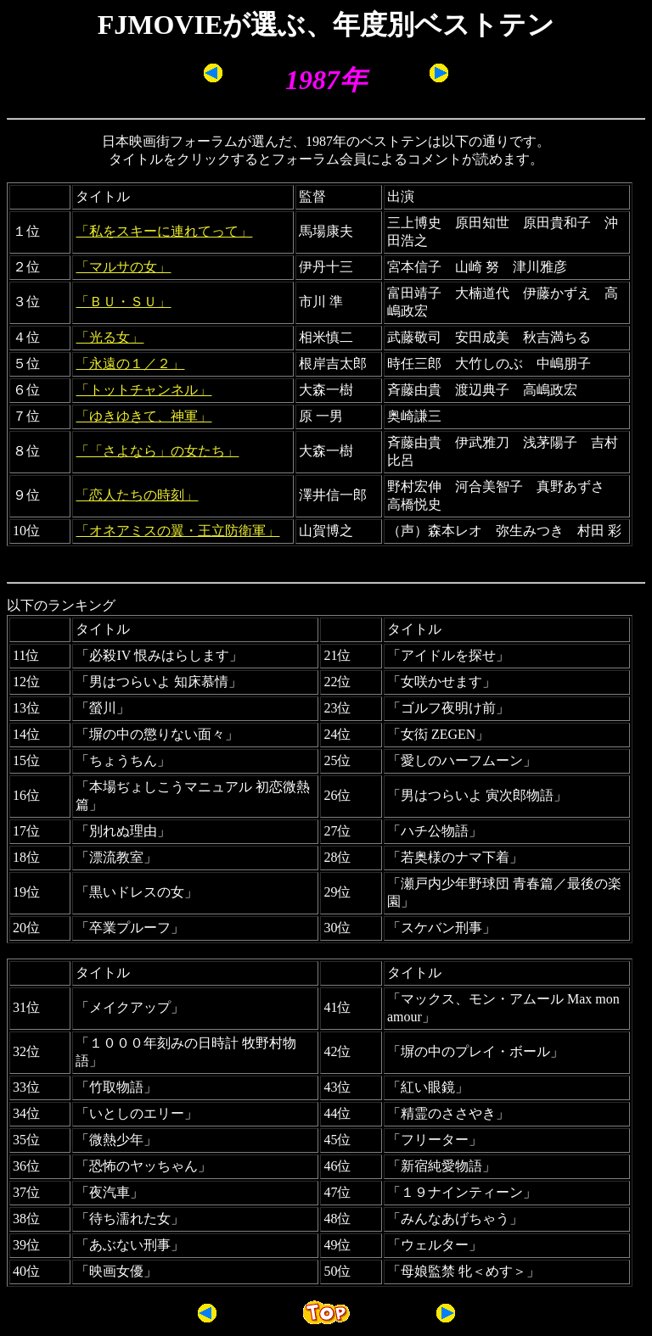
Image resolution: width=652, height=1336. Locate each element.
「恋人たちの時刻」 (137, 495)
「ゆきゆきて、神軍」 (143, 416)
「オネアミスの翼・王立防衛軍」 (177, 530)
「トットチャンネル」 (143, 390)
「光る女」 (109, 337)
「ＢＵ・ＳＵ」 (123, 301)
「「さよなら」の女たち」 (157, 451)
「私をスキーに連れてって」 (164, 231)
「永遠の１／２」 (130, 363)
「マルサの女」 (123, 267)
